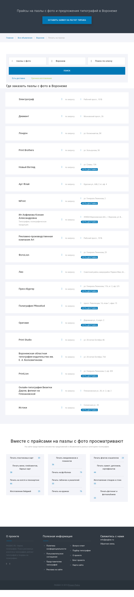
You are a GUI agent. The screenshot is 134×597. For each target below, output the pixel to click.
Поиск (67, 70)
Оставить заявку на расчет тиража (67, 20)
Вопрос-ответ (79, 553)
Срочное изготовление (41, 78)
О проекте (77, 562)
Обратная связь (107, 551)
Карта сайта (78, 572)
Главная (9, 38)
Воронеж (40, 38)
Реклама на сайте (54, 577)
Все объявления (25, 38)
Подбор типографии (82, 558)
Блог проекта (79, 567)
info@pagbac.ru (107, 547)
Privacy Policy (74, 592)
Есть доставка (18, 78)
